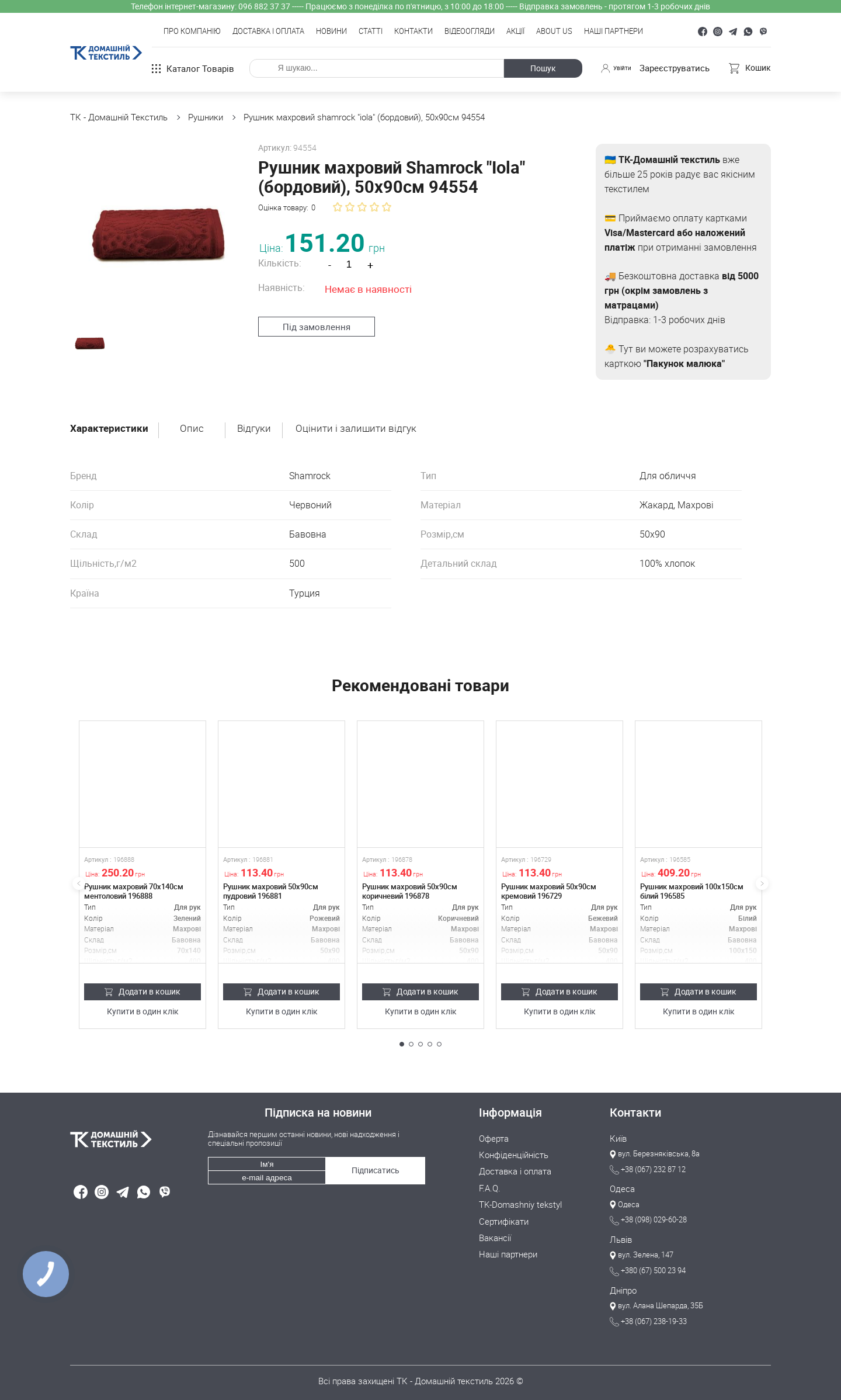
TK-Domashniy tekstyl (520, 1203)
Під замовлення (311, 326)
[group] (151, 225)
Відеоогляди (469, 31)
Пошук (539, 68)
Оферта (494, 1138)
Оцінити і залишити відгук (360, 428)
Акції (515, 31)
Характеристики (110, 428)
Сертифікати (504, 1219)
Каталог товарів (193, 68)
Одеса (622, 1188)
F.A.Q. (490, 1186)
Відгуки (257, 428)
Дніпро (623, 1289)
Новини (331, 31)
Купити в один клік (143, 1012)
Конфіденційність (513, 1154)
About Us (554, 31)
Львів (621, 1238)
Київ (618, 1138)
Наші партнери (613, 31)
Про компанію (192, 31)
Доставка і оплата (268, 31)
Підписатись (374, 1166)
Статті (371, 31)
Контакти (413, 31)
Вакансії (495, 1236)
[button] (401, 1044)
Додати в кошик (142, 991)
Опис (194, 428)
